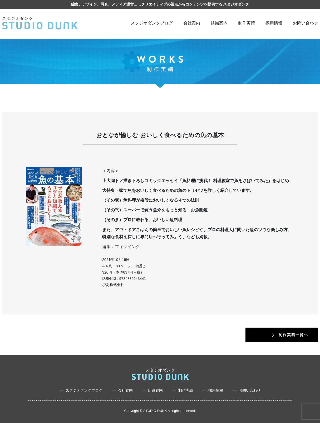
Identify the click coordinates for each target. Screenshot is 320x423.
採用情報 (273, 23)
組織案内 (219, 23)
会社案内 (191, 23)
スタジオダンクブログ (152, 23)
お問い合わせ (305, 23)
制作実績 (246, 23)
